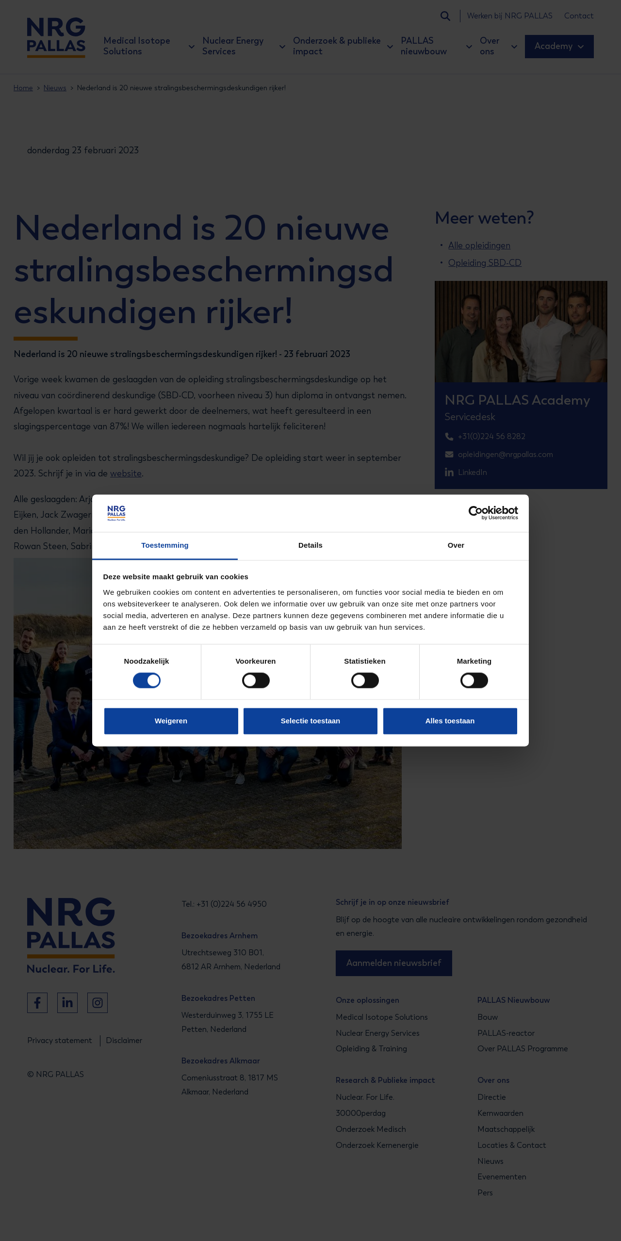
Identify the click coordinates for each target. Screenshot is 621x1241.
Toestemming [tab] (165, 545)
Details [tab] (310, 545)
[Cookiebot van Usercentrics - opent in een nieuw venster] (475, 513)
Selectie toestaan (311, 721)
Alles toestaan (450, 721)
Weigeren (171, 721)
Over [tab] (456, 545)
